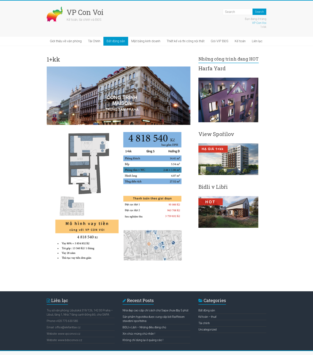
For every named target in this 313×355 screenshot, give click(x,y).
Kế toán (240, 41)
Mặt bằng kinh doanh (145, 41)
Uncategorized (207, 329)
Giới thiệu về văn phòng (66, 41)
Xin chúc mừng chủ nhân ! (139, 333)
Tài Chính (94, 41)
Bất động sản (116, 41)
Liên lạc (257, 41)
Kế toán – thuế (207, 316)
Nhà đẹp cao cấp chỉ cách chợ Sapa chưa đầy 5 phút (155, 310)
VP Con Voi (85, 12)
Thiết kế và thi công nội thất (185, 41)
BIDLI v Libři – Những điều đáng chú (144, 327)
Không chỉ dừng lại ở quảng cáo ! (143, 340)
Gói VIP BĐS (219, 41)
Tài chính (204, 323)
